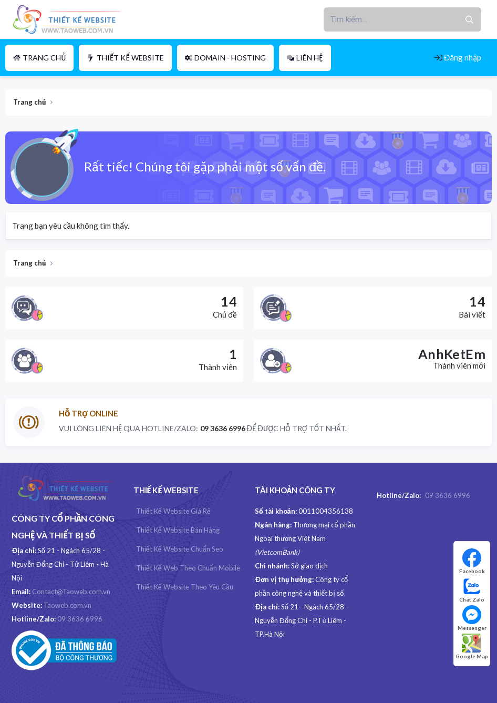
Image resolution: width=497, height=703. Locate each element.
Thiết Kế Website (125, 57)
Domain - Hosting (225, 57)
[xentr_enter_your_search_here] (390, 19)
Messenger (472, 618)
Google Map (471, 646)
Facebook (472, 561)
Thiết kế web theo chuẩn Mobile (188, 568)
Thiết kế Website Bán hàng (178, 530)
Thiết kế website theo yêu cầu (184, 587)
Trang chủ (39, 57)
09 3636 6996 (79, 619)
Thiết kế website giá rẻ (173, 511)
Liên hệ (305, 57)
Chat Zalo (471, 590)
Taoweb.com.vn (67, 605)
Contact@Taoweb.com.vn (71, 591)
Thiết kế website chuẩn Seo (179, 549)
